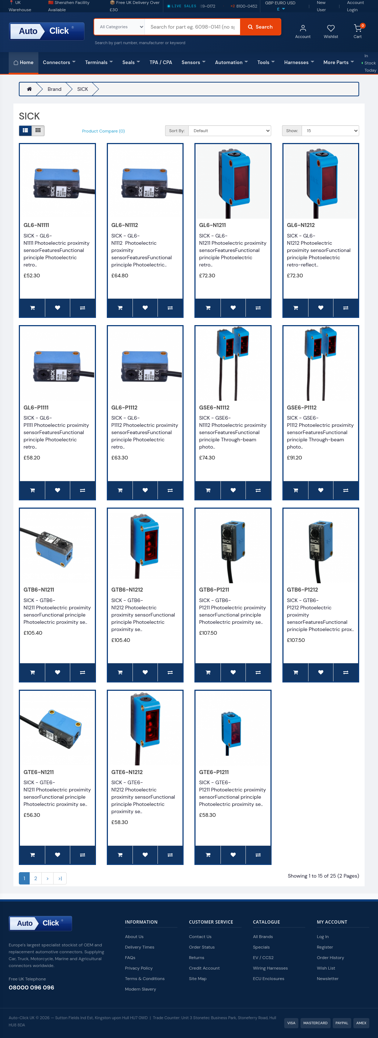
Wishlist (331, 31)
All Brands (263, 937)
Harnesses (299, 62)
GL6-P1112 (125, 407)
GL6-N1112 (125, 225)
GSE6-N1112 (214, 407)
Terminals (99, 62)
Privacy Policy (138, 968)
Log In (323, 937)
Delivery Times (139, 947)
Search (260, 27)
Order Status (202, 947)
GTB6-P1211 (214, 589)
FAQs (130, 958)
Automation (231, 62)
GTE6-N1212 (127, 772)
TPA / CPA (161, 62)
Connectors (59, 62)
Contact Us (200, 937)
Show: (292, 131)
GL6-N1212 (301, 225)
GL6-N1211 (212, 225)
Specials (261, 947)
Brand (55, 89)
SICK (82, 89)
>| (60, 878)
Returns (196, 958)
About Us (134, 937)
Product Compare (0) (103, 131)
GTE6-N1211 (39, 772)
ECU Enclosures (269, 979)
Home (23, 62)
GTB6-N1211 (39, 589)
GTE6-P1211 (214, 772)
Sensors (194, 62)
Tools (266, 62)
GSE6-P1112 (302, 407)
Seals (131, 62)
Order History (330, 958)
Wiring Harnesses (270, 968)
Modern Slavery (140, 989)
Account (303, 31)
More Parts (339, 62)
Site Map (198, 979)
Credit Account (204, 968)
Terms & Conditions (144, 979)
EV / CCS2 (263, 958)
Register (325, 947)
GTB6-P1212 (302, 589)
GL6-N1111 (36, 225)
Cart (360, 31)
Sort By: (177, 131)
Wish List (326, 968)
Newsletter (328, 979)
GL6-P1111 (36, 407)
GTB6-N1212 (127, 589)
